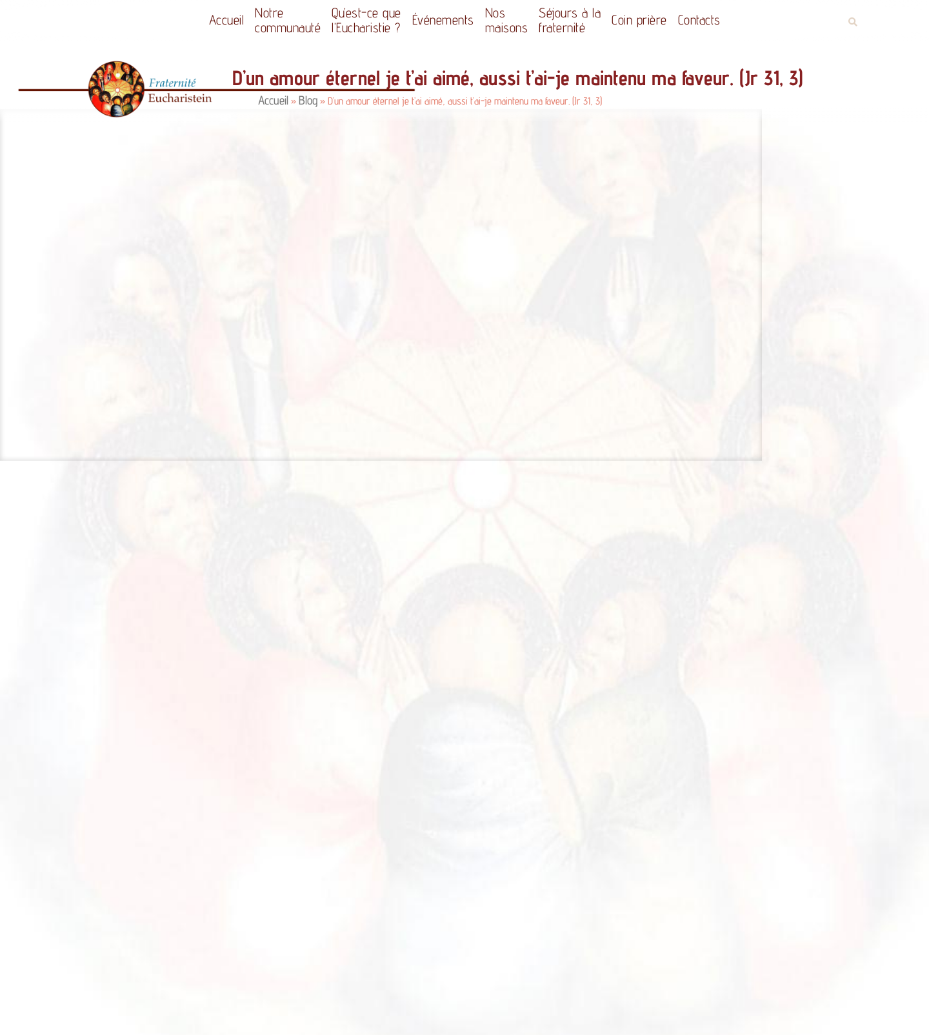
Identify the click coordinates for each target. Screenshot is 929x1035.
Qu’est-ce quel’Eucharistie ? (366, 20)
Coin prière (639, 20)
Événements (443, 20)
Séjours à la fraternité (570, 20)
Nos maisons (506, 20)
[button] (852, 22)
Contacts (699, 20)
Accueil (227, 20)
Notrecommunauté (288, 20)
